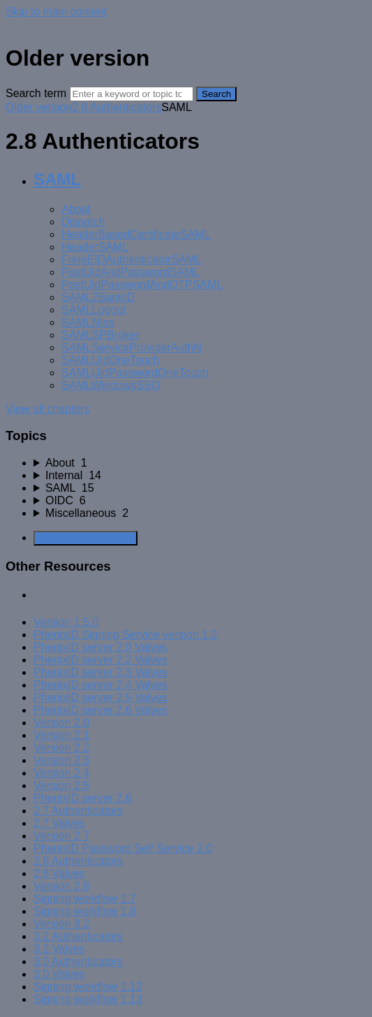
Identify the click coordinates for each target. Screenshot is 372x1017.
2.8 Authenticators (116, 107)
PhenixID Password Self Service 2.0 (123, 848)
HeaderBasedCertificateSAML (135, 234)
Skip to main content (56, 11)
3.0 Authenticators (78, 961)
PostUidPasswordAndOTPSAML (142, 285)
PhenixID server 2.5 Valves (101, 697)
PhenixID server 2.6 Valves (101, 710)
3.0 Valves (59, 974)
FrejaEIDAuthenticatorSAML (131, 259)
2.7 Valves (59, 823)
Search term (36, 93)
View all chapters (48, 409)
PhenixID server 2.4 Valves (101, 685)
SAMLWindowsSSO (110, 385)
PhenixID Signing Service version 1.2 (125, 635)
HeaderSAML (94, 247)
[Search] (131, 94)
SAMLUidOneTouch (110, 360)
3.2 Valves (59, 949)
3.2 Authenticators (78, 936)
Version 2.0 (61, 723)
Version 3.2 (61, 924)
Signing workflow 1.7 (85, 899)
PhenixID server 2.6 (83, 798)
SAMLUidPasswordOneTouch (135, 373)
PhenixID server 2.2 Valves (101, 660)
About (76, 209)
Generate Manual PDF (85, 538)
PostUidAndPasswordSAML (130, 272)
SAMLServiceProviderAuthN (131, 347)
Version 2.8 (61, 886)
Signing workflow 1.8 (85, 911)
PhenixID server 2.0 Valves (101, 647)
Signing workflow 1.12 (88, 987)
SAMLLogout (93, 310)
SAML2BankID (98, 297)
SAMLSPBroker (100, 335)
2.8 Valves (59, 873)
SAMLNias (87, 322)
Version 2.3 (61, 760)
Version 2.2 (61, 748)
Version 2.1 (61, 735)
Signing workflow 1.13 (88, 999)
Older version (39, 107)
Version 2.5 (61, 785)
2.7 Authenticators (78, 811)
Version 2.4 (61, 773)
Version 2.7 (61, 836)
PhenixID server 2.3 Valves (101, 672)
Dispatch (83, 222)
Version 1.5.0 (66, 622)
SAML (57, 179)
